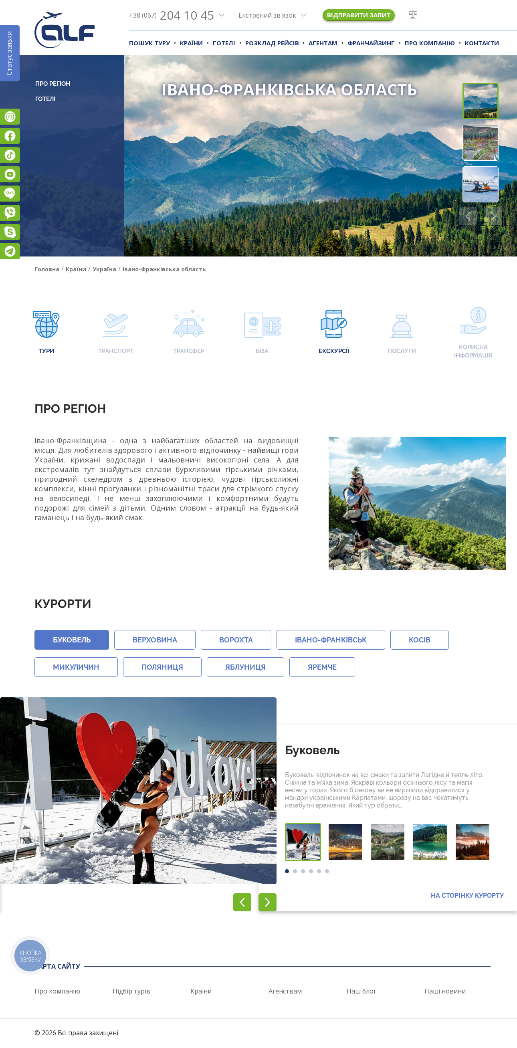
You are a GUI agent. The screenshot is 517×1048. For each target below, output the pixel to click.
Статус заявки (9, 53)
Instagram (10, 117)
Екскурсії (334, 333)
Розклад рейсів (272, 43)
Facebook (10, 136)
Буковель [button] (72, 640)
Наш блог (361, 991)
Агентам (323, 43)
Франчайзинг (371, 43)
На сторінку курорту (467, 895)
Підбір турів (131, 991)
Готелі (224, 43)
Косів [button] (419, 640)
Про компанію (430, 43)
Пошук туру (149, 43)
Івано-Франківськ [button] (331, 640)
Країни (191, 43)
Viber (10, 213)
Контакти (482, 43)
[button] (493, 216)
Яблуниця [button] (245, 667)
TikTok (10, 155)
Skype (10, 232)
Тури (46, 333)
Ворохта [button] (236, 640)
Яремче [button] (322, 667)
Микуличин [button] (76, 667)
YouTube (10, 174)
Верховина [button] (155, 640)
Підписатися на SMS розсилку (10, 194)
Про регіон (52, 83)
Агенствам (285, 991)
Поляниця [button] (162, 667)
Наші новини (445, 991)
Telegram (10, 251)
